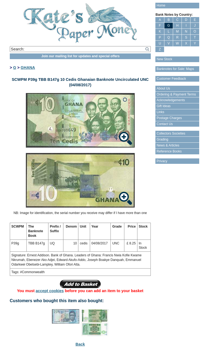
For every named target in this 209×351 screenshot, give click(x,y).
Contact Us (164, 124)
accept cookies (50, 291)
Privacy (161, 161)
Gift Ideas (163, 106)
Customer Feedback (171, 79)
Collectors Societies (170, 133)
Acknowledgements (170, 100)
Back (80, 344)
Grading (162, 139)
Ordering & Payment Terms (176, 94)
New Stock (164, 59)
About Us (163, 88)
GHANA (28, 67)
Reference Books (169, 151)
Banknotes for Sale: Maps (175, 69)
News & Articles (167, 145)
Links (160, 112)
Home (160, 5)
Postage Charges (169, 118)
